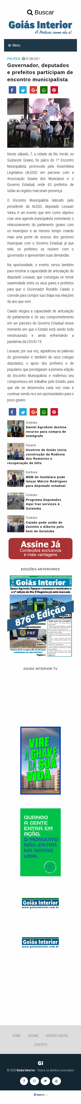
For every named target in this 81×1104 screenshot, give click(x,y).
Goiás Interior (26, 1070)
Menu (16, 45)
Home (17, 1036)
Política (13, 59)
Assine (33, 1036)
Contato (40, 1045)
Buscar (40, 12)
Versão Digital (57, 1036)
